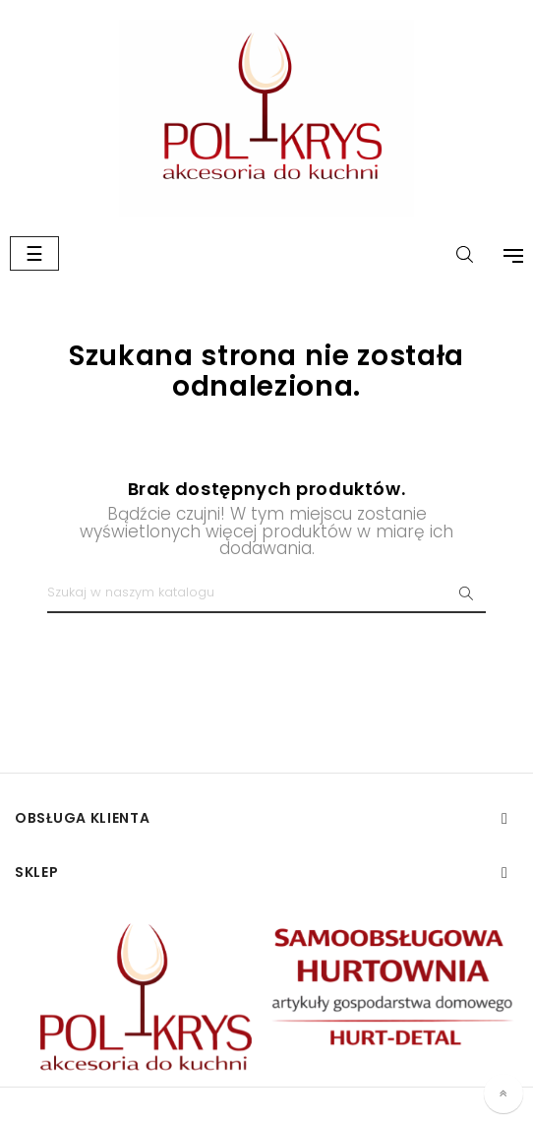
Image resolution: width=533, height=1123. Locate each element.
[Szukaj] (266, 593)
